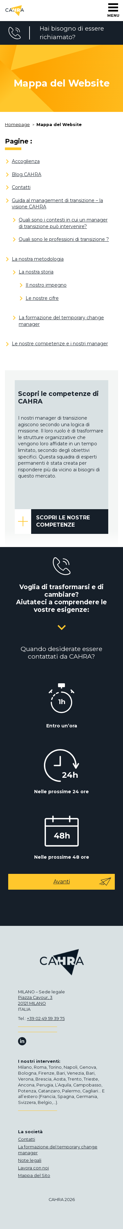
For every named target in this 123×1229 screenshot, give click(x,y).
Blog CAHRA (26, 174)
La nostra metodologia (38, 259)
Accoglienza (26, 161)
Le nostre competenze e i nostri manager (60, 344)
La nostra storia (36, 272)
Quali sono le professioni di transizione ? (64, 239)
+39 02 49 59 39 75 (46, 1018)
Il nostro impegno (46, 285)
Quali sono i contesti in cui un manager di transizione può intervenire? (63, 223)
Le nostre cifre (42, 298)
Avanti (82, 881)
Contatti (21, 187)
